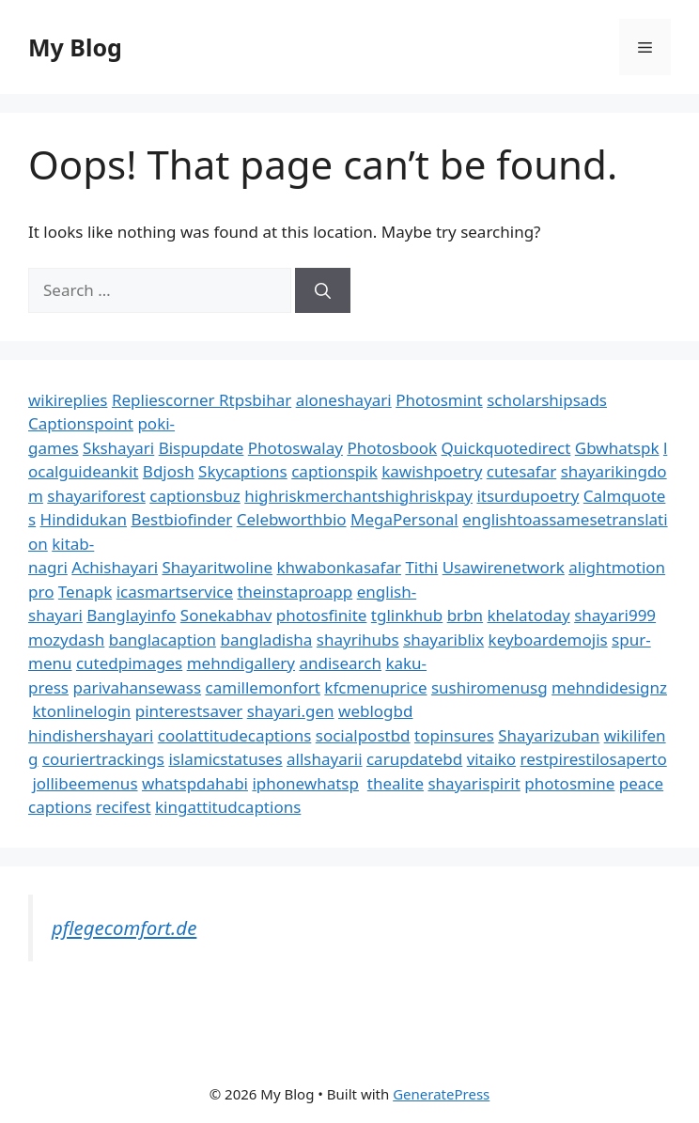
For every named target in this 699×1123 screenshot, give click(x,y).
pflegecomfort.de (124, 927)
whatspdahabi (195, 783)
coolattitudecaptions (235, 735)
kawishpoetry (431, 471)
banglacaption (162, 639)
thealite (395, 783)
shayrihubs (358, 639)
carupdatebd (414, 759)
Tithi (421, 567)
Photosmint (439, 400)
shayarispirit (473, 783)
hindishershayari (90, 735)
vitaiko (491, 759)
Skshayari (118, 448)
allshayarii (325, 759)
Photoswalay (295, 448)
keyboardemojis (548, 639)
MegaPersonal (404, 519)
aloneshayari (344, 400)
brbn (465, 615)
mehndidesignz (609, 687)
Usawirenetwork (504, 567)
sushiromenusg (489, 687)
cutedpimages (129, 663)
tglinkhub (407, 615)
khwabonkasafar (339, 567)
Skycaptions (242, 471)
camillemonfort (263, 687)
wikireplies (67, 400)
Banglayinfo (131, 615)
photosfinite (321, 615)
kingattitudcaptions (228, 807)
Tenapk (85, 591)
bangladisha (267, 639)
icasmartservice (174, 591)
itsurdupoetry (527, 496)
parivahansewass (136, 687)
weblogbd (375, 711)
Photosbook (392, 448)
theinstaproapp (294, 591)
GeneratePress (441, 1093)
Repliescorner (165, 400)
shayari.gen (290, 711)
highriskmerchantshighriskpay (358, 496)
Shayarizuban (548, 735)
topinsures (454, 735)
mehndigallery (241, 663)
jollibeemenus (84, 783)
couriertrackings (103, 759)
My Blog (75, 47)
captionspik (334, 471)
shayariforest (96, 496)
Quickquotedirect (506, 448)
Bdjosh (168, 471)
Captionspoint (80, 423)
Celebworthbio (292, 519)
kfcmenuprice (375, 687)
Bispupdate (201, 448)
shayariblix (443, 639)
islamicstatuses (225, 759)
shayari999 (615, 615)
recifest (123, 807)
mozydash (66, 639)
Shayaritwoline (217, 567)
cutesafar (521, 471)
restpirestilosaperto (593, 759)
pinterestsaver (189, 711)
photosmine (569, 783)
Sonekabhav (226, 615)
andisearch (340, 663)
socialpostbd (363, 735)
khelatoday (529, 615)
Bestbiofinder (181, 519)
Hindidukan (83, 519)
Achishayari (114, 567)
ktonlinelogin (81, 711)
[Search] (322, 290)
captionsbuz (195, 496)
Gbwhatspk (617, 448)
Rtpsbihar (255, 400)
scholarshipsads (547, 400)
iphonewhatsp (305, 783)
